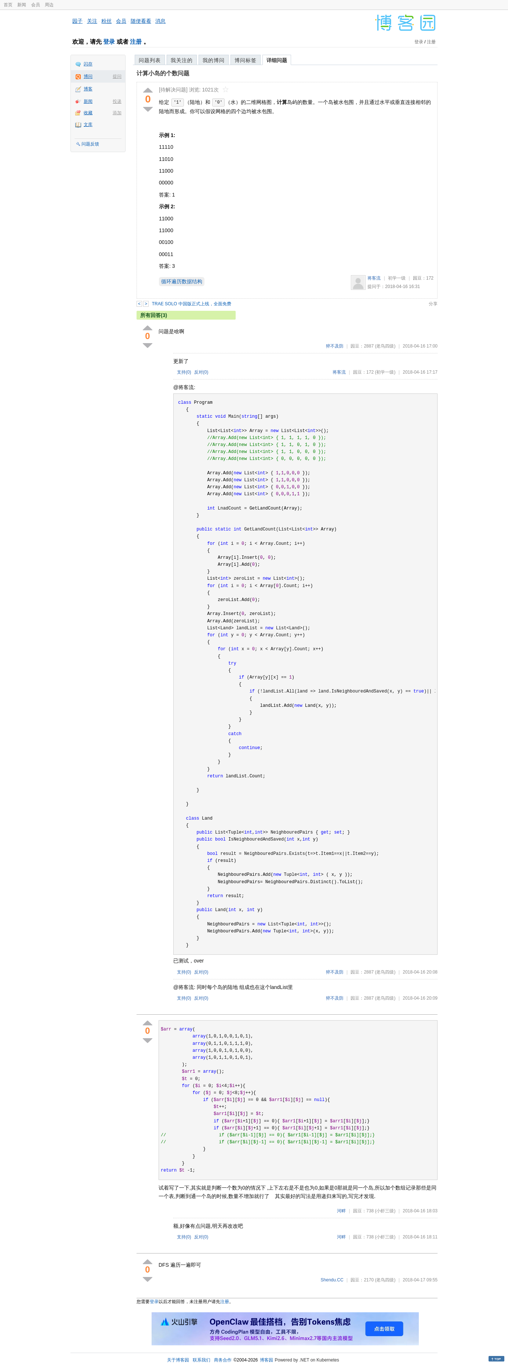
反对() (201, 372)
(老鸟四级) (385, 346)
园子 (77, 21)
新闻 (21, 4)
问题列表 (150, 60)
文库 (88, 124)
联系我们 (201, 1360)
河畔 (341, 1210)
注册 (136, 42)
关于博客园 (178, 1360)
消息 (160, 21)
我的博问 (214, 60)
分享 (433, 303)
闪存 (88, 63)
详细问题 (276, 60)
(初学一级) (385, 372)
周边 (49, 4)
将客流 (374, 278)
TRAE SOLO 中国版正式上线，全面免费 (191, 303)
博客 (88, 88)
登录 (109, 42)
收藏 (88, 112)
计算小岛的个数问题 (163, 73)
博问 (88, 76)
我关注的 (182, 60)
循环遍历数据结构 (181, 281)
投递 (117, 101)
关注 (92, 21)
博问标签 (246, 60)
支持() (184, 372)
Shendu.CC (332, 1280)
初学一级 (397, 278)
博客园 (266, 1360)
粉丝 (106, 21)
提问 (117, 76)
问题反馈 (90, 144)
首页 (8, 4)
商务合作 (223, 1360)
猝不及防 (335, 346)
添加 (117, 112)
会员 (35, 4)
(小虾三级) (385, 1210)
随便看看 (141, 21)
